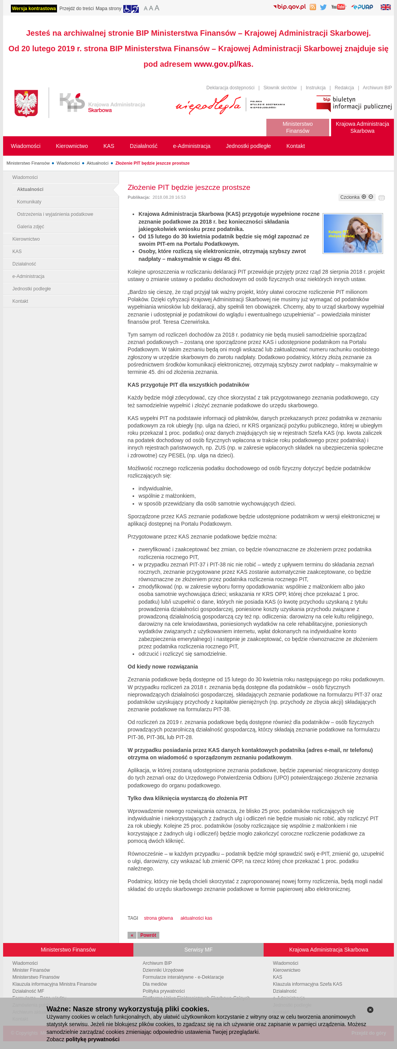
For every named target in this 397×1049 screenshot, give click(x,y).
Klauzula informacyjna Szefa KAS (307, 984)
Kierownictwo (26, 239)
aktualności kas (196, 918)
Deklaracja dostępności (230, 87)
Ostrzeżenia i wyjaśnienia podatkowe (55, 214)
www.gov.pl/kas (222, 64)
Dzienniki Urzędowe (163, 970)
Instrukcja (316, 87)
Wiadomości (68, 163)
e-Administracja (28, 276)
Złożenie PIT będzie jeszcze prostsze (153, 163)
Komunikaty (29, 202)
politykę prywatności (92, 1039)
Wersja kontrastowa (34, 8)
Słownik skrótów (280, 87)
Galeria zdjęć (30, 226)
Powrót (148, 935)
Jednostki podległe (31, 289)
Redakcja (344, 87)
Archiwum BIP (377, 87)
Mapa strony (108, 8)
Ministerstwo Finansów (28, 163)
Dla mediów (155, 984)
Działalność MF (28, 991)
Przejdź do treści (76, 8)
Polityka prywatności (164, 991)
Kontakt (20, 301)
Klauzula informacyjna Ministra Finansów (54, 984)
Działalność (24, 264)
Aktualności (98, 163)
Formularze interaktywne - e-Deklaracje (183, 977)
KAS (17, 251)
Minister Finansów (31, 970)
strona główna (158, 918)
